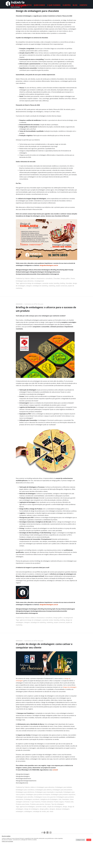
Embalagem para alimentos (24, 281)
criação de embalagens (54, 806)
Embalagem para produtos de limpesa (38, 794)
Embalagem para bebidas (63, 787)
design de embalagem (69, 687)
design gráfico (44, 809)
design (65, 806)
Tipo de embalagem (57, 804)
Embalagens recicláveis (31, 799)
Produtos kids (69, 802)
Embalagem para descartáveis (62, 790)
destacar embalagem (62, 809)
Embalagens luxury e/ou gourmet (45, 797)
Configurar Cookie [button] (80, 839)
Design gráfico (65, 278)
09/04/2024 (19, 640)
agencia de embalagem (27, 806)
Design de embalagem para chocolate (40, 11)
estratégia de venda (39, 811)
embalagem (19, 811)
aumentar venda (47, 283)
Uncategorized (39, 281)
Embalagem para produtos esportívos (63, 794)
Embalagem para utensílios (24, 797)
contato (55, 770)
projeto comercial (61, 286)
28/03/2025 (19, 304)
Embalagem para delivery (43, 790)
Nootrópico (65, 799)
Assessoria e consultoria (44, 278)
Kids (60, 799)
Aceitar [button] (88, 839)
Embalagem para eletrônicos (25, 792)
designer (29, 286)
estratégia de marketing (40, 286)
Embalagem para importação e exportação (49, 792)
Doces (73, 278)
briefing (62, 283)
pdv (48, 811)
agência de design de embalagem (31, 283)
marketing (52, 286)
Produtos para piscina (37, 804)
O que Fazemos (35, 802)
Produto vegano (59, 802)
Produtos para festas (22, 804)
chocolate (69, 283)
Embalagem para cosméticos (25, 790)
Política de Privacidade (7, 841)
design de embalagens (31, 809)
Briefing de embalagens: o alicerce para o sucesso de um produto (42, 308)
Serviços (48, 804)
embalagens (28, 811)
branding (56, 283)
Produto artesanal (47, 802)
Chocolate (56, 278)
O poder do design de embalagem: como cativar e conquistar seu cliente (42, 645)
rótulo (51, 811)
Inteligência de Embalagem (49, 799)
